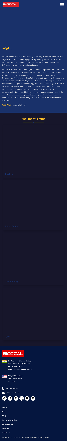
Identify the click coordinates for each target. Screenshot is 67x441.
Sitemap (5, 428)
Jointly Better (11, 226)
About (4, 408)
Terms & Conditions (10, 420)
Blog (4, 416)
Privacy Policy (7, 424)
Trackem (9, 174)
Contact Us (6, 432)
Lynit (7, 336)
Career (4, 412)
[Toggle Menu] (62, 4)
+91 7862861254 (12, 388)
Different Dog (11, 281)
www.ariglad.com (18, 105)
